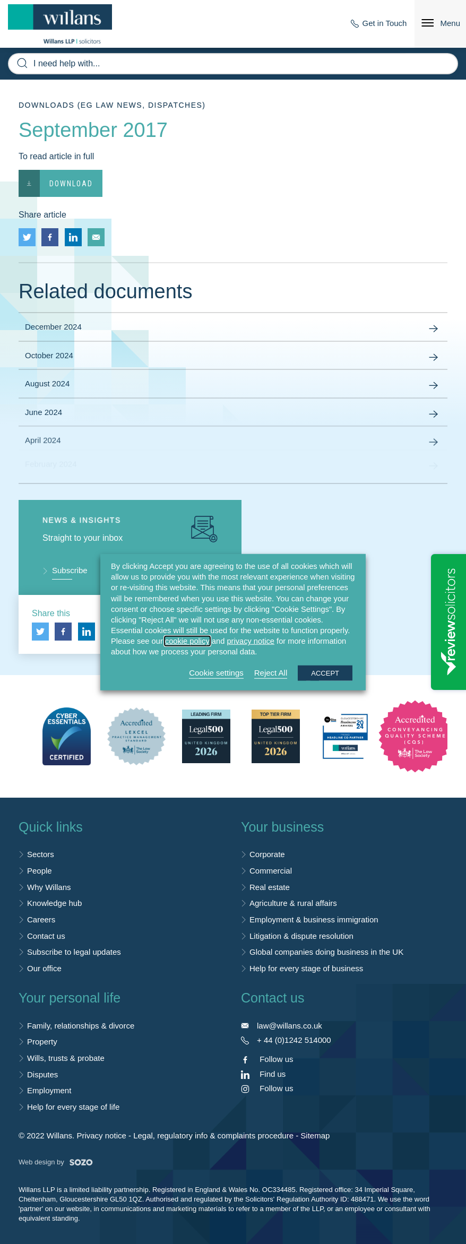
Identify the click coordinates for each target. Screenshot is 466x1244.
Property (42, 1041)
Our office (44, 968)
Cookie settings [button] (216, 672)
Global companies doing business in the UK (326, 951)
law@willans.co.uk (289, 1025)
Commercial (270, 870)
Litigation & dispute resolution (301, 935)
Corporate (267, 854)
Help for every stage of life (73, 1106)
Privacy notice (101, 1135)
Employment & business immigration (313, 919)
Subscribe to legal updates (74, 951)
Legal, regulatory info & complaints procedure (213, 1135)
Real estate (269, 887)
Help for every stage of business (306, 968)
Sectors (40, 854)
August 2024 (233, 385)
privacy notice (250, 641)
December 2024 (233, 329)
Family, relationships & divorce (80, 1025)
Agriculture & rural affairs (293, 903)
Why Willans (49, 887)
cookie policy (187, 641)
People (39, 870)
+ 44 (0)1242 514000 (294, 1039)
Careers (41, 919)
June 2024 (233, 411)
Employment (49, 1090)
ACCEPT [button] (325, 673)
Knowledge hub (54, 903)
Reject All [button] (271, 672)
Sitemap (315, 1135)
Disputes (42, 1074)
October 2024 (233, 357)
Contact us (46, 935)
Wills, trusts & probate (66, 1057)
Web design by (56, 1162)
